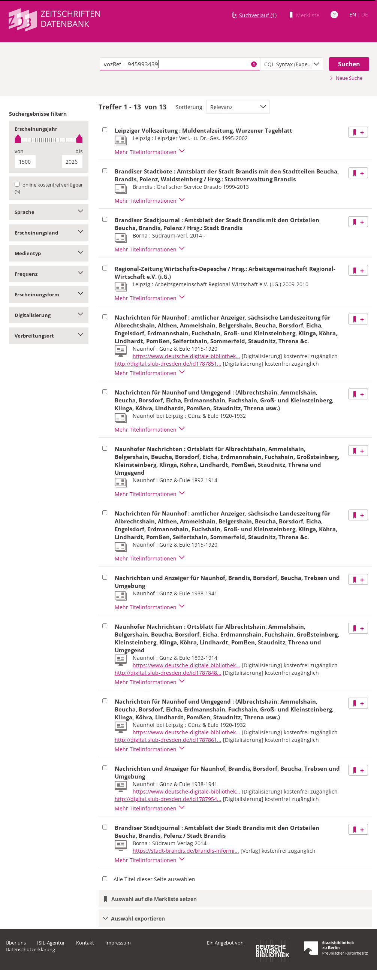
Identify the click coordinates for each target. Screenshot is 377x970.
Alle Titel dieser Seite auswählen (154, 879)
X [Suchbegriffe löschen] (254, 64)
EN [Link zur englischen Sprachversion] (352, 14)
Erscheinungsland (49, 232)
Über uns (16, 942)
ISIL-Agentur (51, 942)
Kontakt (85, 942)
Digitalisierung (49, 315)
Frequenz (49, 274)
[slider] (49, 140)
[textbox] (180, 64)
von (19, 151)
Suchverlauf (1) (258, 15)
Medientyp (49, 253)
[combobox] (291, 64)
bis (79, 151)
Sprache (49, 212)
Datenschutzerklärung (30, 949)
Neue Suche (345, 78)
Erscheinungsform (49, 294)
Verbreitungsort (49, 335)
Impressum (118, 942)
